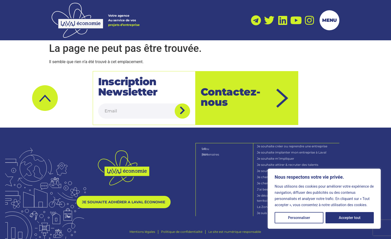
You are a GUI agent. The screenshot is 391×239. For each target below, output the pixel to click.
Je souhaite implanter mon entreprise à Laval (292, 152)
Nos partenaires (214, 153)
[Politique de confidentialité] (182, 231)
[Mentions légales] (142, 231)
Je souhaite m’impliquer (275, 158)
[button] (45, 98)
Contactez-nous (230, 96)
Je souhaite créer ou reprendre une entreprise (292, 145)
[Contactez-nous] (282, 98)
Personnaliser (299, 218)
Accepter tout (350, 218)
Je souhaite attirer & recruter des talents (288, 164)
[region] (324, 199)
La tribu (208, 148)
